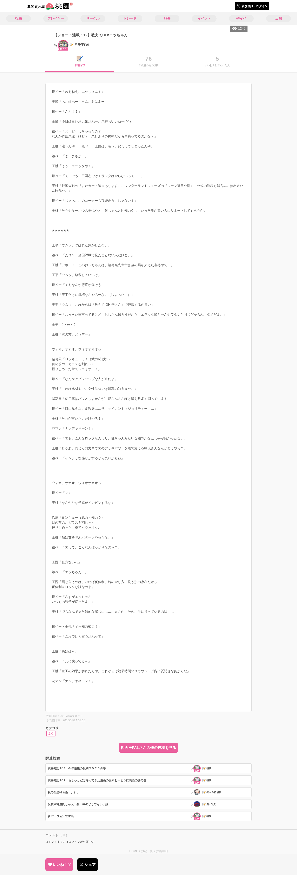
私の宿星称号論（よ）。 (63, 792)
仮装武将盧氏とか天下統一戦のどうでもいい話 (78, 804)
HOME (133, 851)
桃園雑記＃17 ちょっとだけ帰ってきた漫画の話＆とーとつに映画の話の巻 (97, 780)
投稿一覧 (147, 851)
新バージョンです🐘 (61, 816)
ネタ (51, 733)
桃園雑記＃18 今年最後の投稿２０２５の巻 (77, 768)
